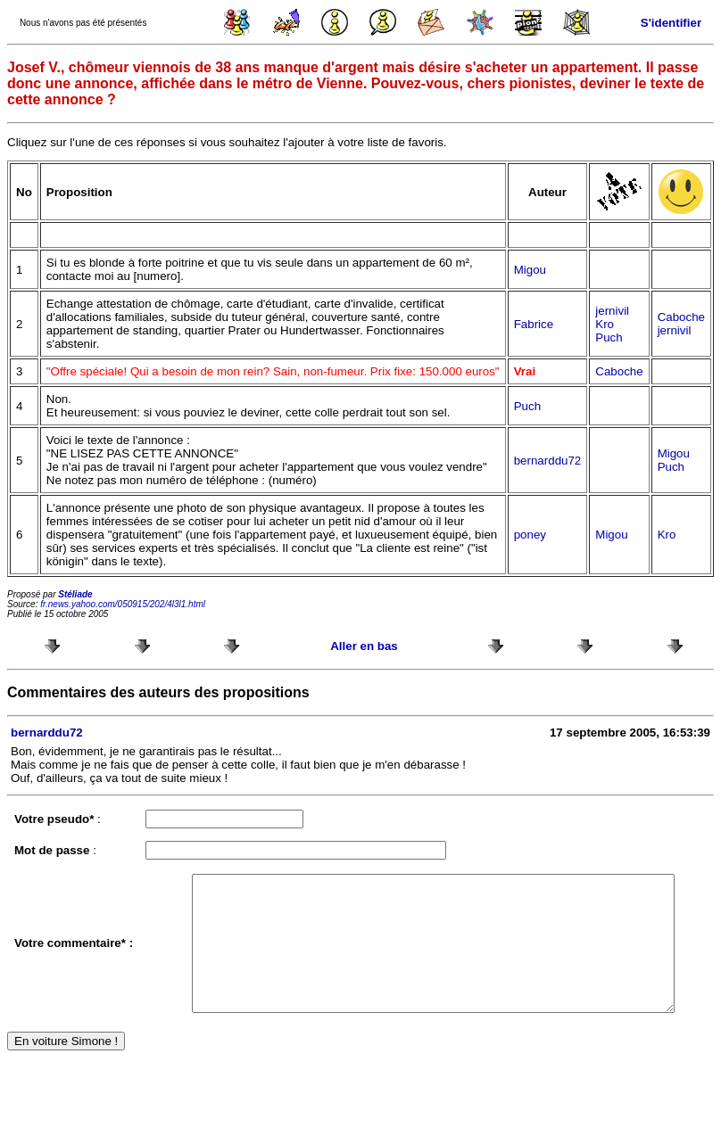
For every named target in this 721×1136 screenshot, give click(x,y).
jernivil (612, 310)
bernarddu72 (548, 460)
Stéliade (75, 594)
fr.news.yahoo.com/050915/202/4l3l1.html (122, 604)
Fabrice (533, 324)
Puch (608, 337)
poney (530, 534)
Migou (530, 269)
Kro (604, 324)
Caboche (681, 317)
